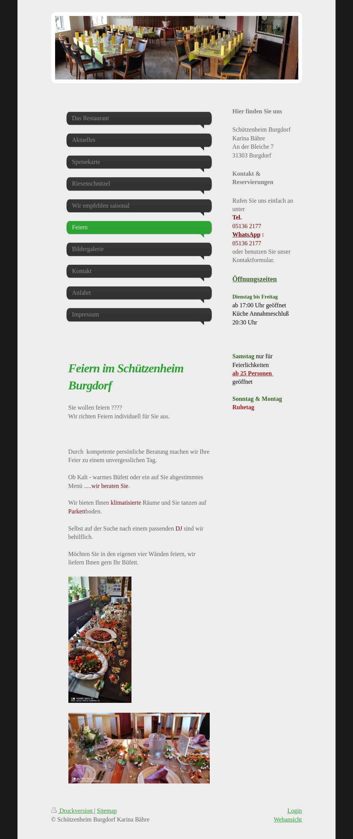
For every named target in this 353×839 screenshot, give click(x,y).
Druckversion (72, 810)
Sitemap (107, 810)
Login (294, 810)
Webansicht (288, 819)
